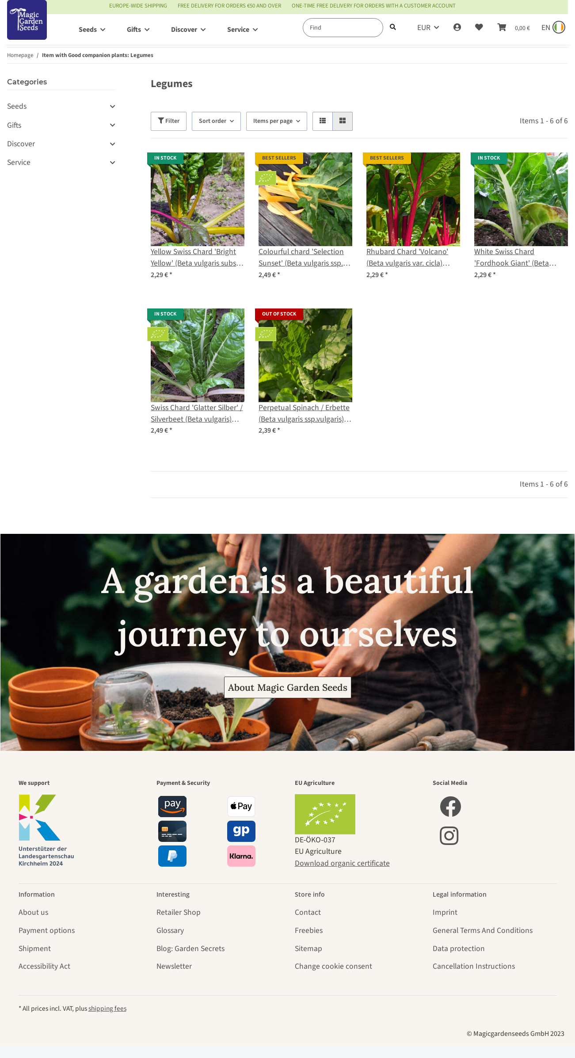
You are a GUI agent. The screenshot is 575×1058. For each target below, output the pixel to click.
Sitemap (308, 948)
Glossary (170, 930)
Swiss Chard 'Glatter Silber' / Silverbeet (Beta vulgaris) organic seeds (197, 414)
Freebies (309, 930)
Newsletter (174, 966)
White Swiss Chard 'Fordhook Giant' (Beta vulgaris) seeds (511, 258)
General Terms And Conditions (483, 930)
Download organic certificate (342, 863)
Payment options (47, 930)
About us (33, 912)
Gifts (14, 125)
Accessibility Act (44, 966)
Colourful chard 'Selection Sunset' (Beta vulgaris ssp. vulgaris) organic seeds (301, 258)
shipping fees (107, 1008)
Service (18, 162)
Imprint (445, 912)
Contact (308, 912)
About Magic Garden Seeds (287, 687)
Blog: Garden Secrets (190, 948)
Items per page (273, 121)
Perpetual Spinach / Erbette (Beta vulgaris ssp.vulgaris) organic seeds (304, 414)
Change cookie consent (333, 966)
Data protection (459, 948)
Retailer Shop (178, 912)
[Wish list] (479, 27)
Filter (168, 121)
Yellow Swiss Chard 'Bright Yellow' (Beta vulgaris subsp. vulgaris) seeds (196, 258)
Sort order (212, 121)
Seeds (17, 106)
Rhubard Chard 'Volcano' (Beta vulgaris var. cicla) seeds (407, 258)
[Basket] (513, 27)
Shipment (35, 948)
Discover (21, 143)
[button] (457, 27)
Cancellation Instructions (474, 966)
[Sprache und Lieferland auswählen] (552, 28)
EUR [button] (423, 27)
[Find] (343, 27)
